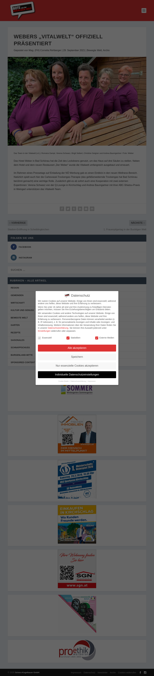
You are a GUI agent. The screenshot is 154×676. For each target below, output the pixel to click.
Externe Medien (104, 336)
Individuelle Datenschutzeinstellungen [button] (77, 373)
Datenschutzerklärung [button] (78, 380)
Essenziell (45, 336)
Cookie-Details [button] (63, 380)
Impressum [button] (92, 380)
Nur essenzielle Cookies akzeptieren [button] (77, 364)
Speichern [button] (77, 355)
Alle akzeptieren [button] (77, 346)
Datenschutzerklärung (58, 327)
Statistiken (73, 336)
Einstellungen (44, 330)
